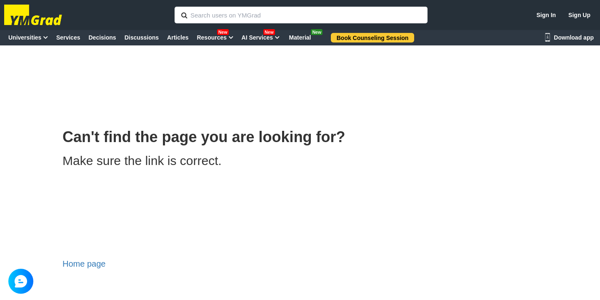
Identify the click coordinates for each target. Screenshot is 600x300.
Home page (83, 263)
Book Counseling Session (373, 38)
